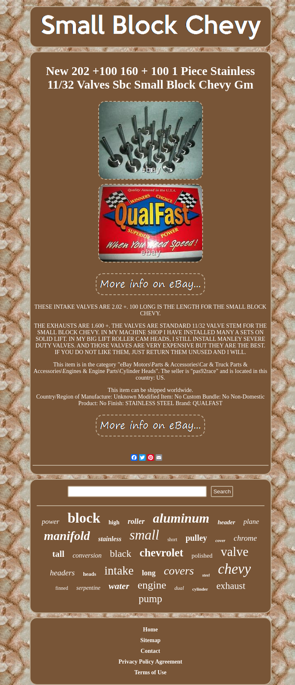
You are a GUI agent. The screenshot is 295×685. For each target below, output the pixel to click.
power (50, 521)
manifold (67, 535)
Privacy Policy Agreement (150, 662)
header (227, 522)
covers (179, 570)
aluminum (181, 518)
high (114, 522)
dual (179, 588)
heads (89, 574)
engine (151, 585)
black (120, 553)
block (84, 517)
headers (62, 572)
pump (150, 598)
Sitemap (150, 640)
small (144, 535)
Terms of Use (150, 672)
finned (61, 588)
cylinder (200, 588)
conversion (87, 555)
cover (220, 540)
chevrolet (161, 553)
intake (119, 570)
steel (206, 575)
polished (201, 555)
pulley (196, 537)
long (149, 573)
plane (251, 521)
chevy (234, 569)
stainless (109, 538)
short (172, 539)
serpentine (88, 588)
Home (150, 629)
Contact (150, 651)
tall (58, 554)
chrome (245, 538)
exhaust (230, 586)
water (119, 586)
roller (136, 521)
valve (234, 551)
